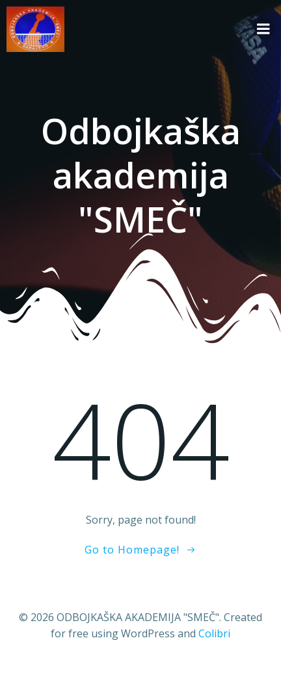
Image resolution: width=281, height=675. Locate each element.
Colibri (214, 633)
